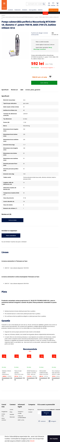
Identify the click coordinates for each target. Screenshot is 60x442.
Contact (30, 412)
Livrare (11, 409)
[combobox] (36, 4)
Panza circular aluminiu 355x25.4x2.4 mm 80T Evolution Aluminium (18, 374)
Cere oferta (44, 83)
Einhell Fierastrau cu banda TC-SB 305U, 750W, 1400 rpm (32, 372)
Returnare (12, 417)
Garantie (12, 414)
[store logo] (15, 4)
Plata (11, 412)
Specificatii (5, 90)
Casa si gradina (32, 10)
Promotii (45, 13)
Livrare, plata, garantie (32, 90)
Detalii (32, 441)
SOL (23, 420)
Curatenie (10, 10)
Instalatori (24, 10)
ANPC (19, 420)
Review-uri (14, 90)
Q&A (21, 90)
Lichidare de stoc (53, 10)
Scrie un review (12, 220)
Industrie (40, 10)
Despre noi (31, 409)
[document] (30, 438)
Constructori (17, 10)
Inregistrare (4, 411)
